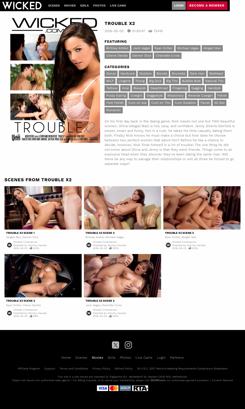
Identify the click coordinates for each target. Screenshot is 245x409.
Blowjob (139, 88)
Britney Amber (117, 48)
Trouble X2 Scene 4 (100, 232)
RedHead (216, 73)
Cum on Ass (137, 102)
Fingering (180, 88)
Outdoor (145, 73)
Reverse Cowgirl (200, 95)
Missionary (175, 95)
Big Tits (171, 81)
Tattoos (111, 88)
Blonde (162, 73)
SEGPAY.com (158, 380)
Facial (205, 102)
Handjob (214, 88)
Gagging (197, 88)
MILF (110, 81)
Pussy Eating (116, 95)
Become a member (207, 5)
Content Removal (222, 380)
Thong (139, 81)
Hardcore (127, 73)
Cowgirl (136, 95)
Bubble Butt (191, 81)
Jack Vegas (141, 48)
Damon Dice (141, 55)
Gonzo (111, 73)
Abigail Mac (212, 48)
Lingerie (124, 81)
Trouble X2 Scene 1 (20, 232)
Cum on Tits (160, 102)
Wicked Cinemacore (25, 242)
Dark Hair (197, 73)
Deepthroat (159, 88)
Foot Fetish (115, 102)
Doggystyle (155, 95)
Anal (125, 88)
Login (179, 5)
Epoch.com (33, 380)
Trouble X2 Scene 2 (99, 300)
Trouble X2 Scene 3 (20, 300)
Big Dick (155, 81)
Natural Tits (214, 81)
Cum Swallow (185, 102)
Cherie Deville (117, 55)
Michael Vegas (188, 48)
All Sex (219, 102)
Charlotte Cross (168, 55)
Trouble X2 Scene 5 (179, 232)
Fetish (222, 95)
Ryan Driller (164, 48)
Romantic (113, 110)
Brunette (178, 73)
